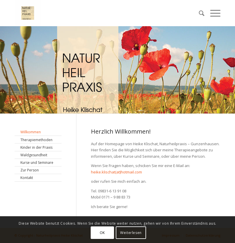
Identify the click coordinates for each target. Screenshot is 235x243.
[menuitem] (198, 13)
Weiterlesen (131, 232)
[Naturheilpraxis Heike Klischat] (28, 13)
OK (102, 232)
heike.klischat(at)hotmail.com (116, 172)
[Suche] (198, 13)
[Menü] (212, 13)
